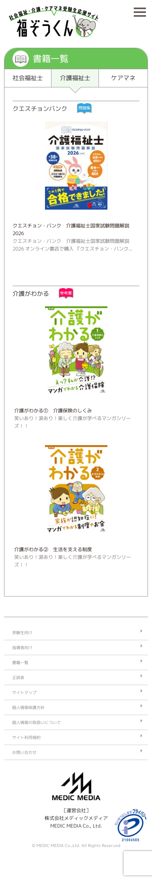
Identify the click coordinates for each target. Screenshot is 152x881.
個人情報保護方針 (28, 707)
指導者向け (22, 647)
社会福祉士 (28, 78)
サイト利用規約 (26, 737)
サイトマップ (24, 692)
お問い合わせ (24, 752)
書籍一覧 (20, 662)
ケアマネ (123, 78)
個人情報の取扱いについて (36, 722)
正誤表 (18, 677)
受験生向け (22, 632)
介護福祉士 (75, 78)
